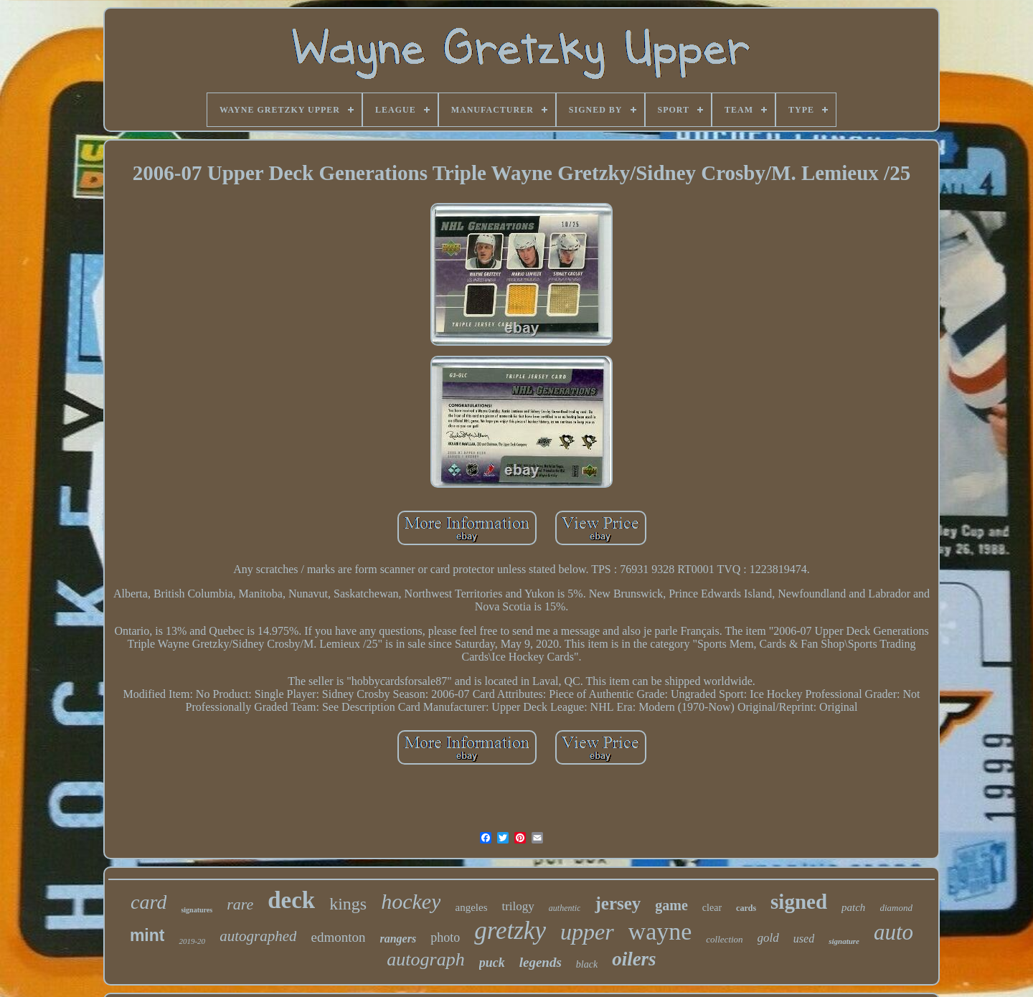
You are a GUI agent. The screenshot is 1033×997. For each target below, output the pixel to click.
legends (540, 962)
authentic (565, 908)
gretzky (510, 931)
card (148, 902)
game (671, 905)
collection (724, 939)
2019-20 (192, 941)
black (587, 964)
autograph (425, 959)
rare (240, 904)
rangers (397, 938)
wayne (660, 931)
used (803, 938)
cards (746, 908)
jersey (618, 903)
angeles (471, 907)
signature (844, 941)
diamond (895, 907)
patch (853, 907)
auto (893, 932)
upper (587, 932)
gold (768, 938)
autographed (258, 936)
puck (492, 962)
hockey (410, 901)
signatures (196, 910)
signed (798, 901)
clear (712, 907)
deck (291, 900)
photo (445, 937)
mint (147, 935)
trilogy (517, 906)
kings (348, 903)
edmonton (338, 937)
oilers (634, 959)
